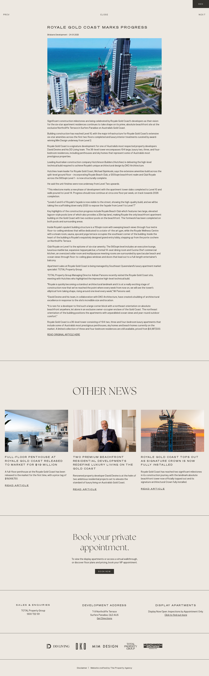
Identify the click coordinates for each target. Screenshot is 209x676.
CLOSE (104, 14)
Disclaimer (82, 667)
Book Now (104, 571)
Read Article (17, 485)
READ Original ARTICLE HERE (63, 334)
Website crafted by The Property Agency (111, 667)
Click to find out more (176, 614)
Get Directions (104, 618)
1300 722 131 (33, 613)
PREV (6, 14)
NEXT (202, 14)
